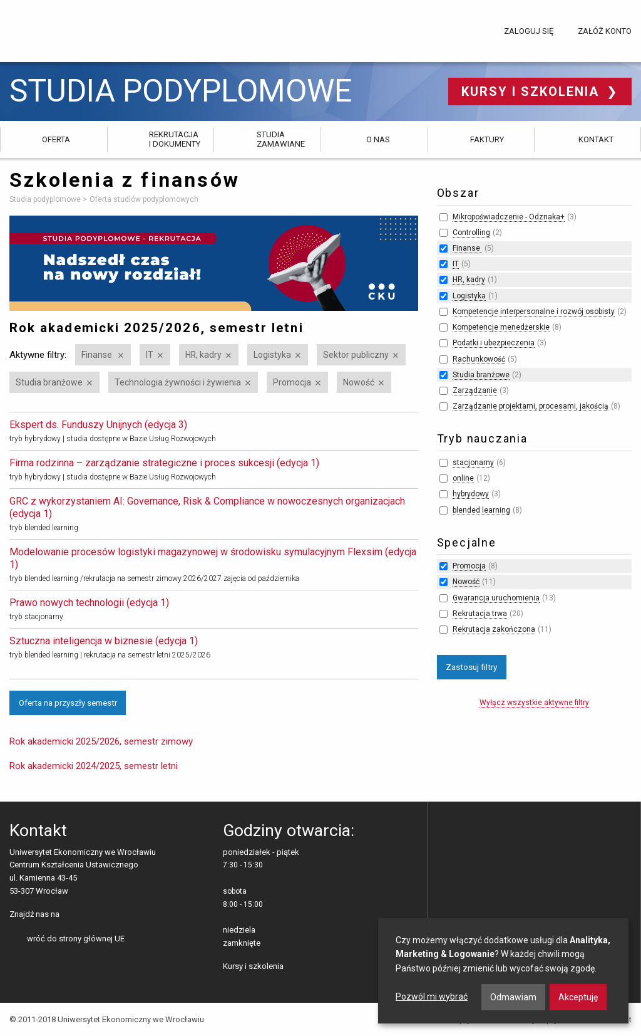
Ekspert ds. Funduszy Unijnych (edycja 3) (98, 425)
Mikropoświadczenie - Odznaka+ (509, 216)
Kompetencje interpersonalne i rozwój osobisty (534, 311)
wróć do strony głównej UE (76, 938)
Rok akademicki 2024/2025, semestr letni (93, 766)
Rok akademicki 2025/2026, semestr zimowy (101, 741)
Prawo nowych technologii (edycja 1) (89, 603)
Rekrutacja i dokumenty (174, 139)
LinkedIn (91, 915)
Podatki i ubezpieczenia (494, 342)
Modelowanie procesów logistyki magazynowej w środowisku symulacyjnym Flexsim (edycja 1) (212, 558)
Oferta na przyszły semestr (68, 703)
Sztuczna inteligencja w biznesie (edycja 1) (103, 641)
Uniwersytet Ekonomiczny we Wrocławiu (71, 28)
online (463, 478)
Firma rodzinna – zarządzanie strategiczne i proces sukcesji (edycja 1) (164, 463)
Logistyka (272, 355)
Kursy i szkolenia (532, 91)
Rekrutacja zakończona (494, 629)
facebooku (71, 915)
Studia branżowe (49, 382)
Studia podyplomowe (180, 91)
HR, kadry (203, 355)
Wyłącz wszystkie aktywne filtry (534, 702)
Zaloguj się (528, 31)
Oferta (56, 139)
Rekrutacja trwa (480, 613)
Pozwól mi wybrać (432, 997)
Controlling (471, 232)
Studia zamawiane (281, 139)
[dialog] (503, 970)
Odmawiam (513, 997)
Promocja (292, 382)
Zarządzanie (475, 390)
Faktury (487, 139)
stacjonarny (473, 462)
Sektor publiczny (356, 355)
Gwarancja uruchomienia (496, 598)
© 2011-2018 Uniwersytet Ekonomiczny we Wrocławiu (106, 1019)
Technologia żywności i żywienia (178, 382)
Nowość (358, 382)
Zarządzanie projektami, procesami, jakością (530, 406)
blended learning (481, 510)
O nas (378, 139)
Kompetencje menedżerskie (501, 327)
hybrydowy (471, 493)
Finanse (97, 355)
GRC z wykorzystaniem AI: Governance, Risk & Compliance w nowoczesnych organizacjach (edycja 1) (207, 507)
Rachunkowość (479, 359)
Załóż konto (605, 31)
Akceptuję (578, 997)
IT (149, 355)
